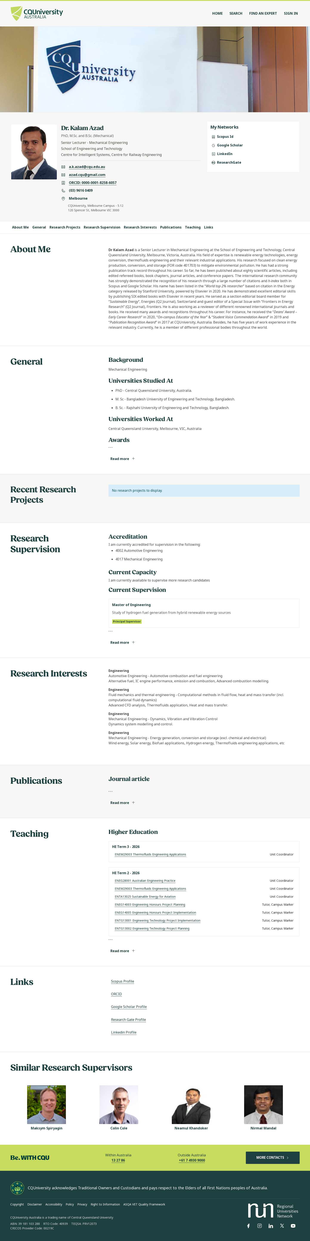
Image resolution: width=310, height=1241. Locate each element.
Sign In (291, 13)
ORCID (116, 994)
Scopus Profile (122, 981)
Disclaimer (34, 1204)
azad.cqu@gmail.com (87, 174)
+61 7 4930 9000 (192, 1160)
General (39, 227)
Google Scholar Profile (129, 1006)
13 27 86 (118, 1160)
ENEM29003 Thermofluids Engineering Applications (150, 854)
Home (217, 13)
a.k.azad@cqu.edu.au (87, 166)
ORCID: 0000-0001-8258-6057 (92, 182)
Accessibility (53, 1204)
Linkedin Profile (123, 1032)
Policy (70, 1204)
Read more (122, 458)
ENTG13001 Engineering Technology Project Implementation (157, 920)
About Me (20, 227)
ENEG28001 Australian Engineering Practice (145, 881)
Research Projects (65, 227)
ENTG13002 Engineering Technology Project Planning (152, 928)
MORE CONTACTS (272, 1157)
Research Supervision (102, 227)
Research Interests (140, 227)
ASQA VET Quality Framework (144, 1204)
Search (235, 13)
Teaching (193, 227)
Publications (170, 227)
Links (208, 227)
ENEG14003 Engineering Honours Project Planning (150, 904)
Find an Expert (263, 13)
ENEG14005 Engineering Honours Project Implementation (155, 912)
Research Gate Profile (128, 1019)
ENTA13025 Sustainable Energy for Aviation (145, 896)
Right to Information (105, 1204)
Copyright (17, 1204)
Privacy (82, 1204)
